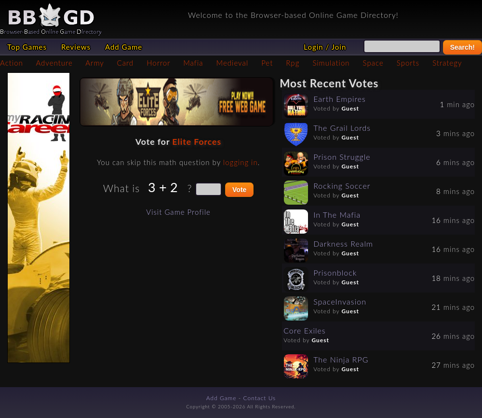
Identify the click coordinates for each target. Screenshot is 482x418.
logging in (240, 162)
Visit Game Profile (178, 212)
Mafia (193, 62)
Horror (158, 62)
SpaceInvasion (339, 301)
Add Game (123, 46)
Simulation (330, 62)
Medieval (232, 62)
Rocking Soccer (341, 185)
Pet (267, 62)
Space (373, 62)
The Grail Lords (342, 127)
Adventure (54, 62)
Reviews (76, 46)
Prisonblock (335, 272)
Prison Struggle (341, 156)
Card (125, 62)
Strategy (447, 62)
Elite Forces (196, 142)
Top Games (27, 46)
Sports (408, 62)
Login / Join (325, 46)
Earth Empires (339, 98)
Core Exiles (304, 330)
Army (94, 62)
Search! (462, 47)
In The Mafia (337, 214)
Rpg (292, 62)
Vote (239, 190)
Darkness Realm (343, 243)
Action (11, 62)
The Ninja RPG (340, 359)
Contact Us (259, 398)
